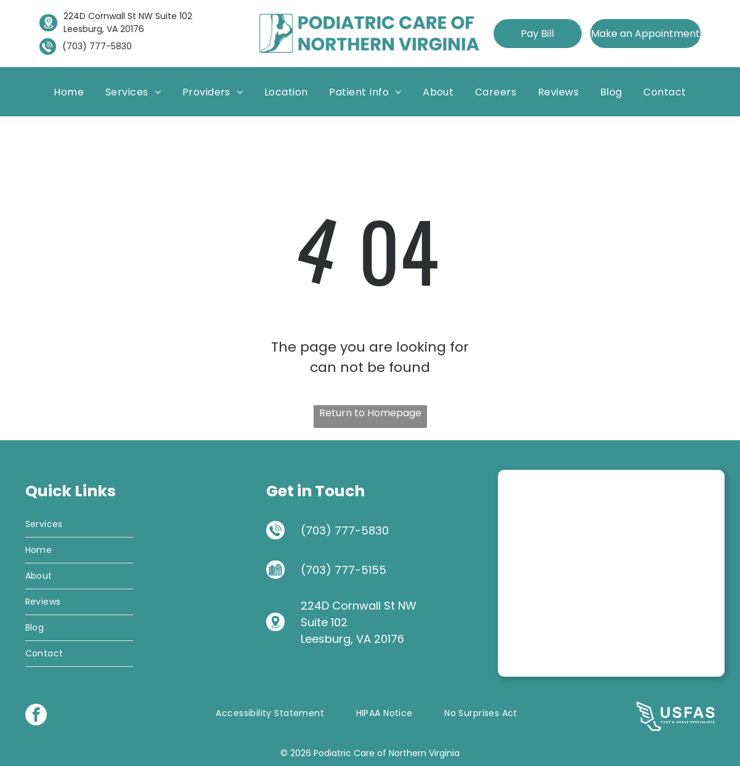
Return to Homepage (370, 413)
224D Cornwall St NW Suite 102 (127, 16)
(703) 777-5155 (343, 570)
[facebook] (36, 716)
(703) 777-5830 (97, 46)
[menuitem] (68, 91)
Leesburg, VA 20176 (103, 29)
